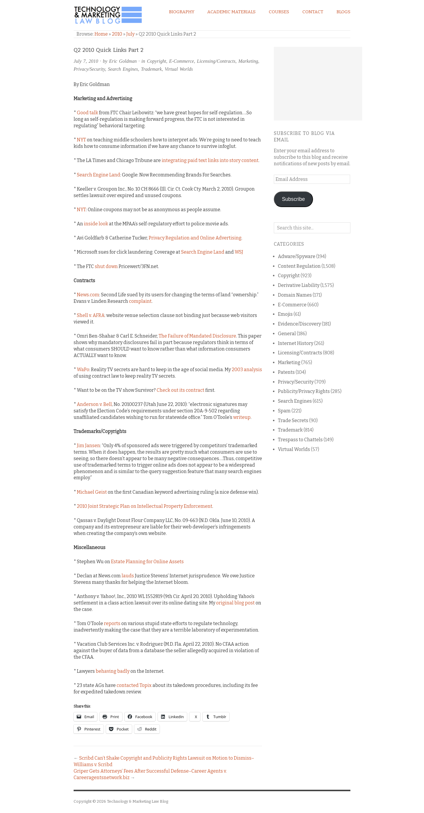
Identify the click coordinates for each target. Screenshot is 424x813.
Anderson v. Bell (94, 404)
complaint (140, 301)
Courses (279, 11)
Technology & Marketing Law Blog (137, 801)
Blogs (343, 11)
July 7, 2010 (86, 61)
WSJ (239, 252)
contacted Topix (134, 685)
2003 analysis (247, 369)
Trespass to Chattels (300, 439)
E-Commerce (181, 61)
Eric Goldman (123, 61)
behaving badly (113, 671)
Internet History (295, 343)
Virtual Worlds (179, 69)
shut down (106, 266)
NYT (81, 140)
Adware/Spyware (296, 256)
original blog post (235, 603)
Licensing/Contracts (216, 61)
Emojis (285, 314)
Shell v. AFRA (91, 315)
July (130, 34)
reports (112, 623)
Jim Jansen (88, 445)
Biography (181, 11)
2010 (117, 34)
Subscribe (293, 199)
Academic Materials (231, 11)
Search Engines (123, 69)
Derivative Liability (298, 285)
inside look (96, 224)
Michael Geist (92, 492)
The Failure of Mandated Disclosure (197, 336)
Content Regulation (299, 266)
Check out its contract (180, 390)
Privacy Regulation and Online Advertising (195, 238)
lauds (128, 576)
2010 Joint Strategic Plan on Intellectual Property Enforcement (144, 506)
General (287, 333)
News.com (88, 295)
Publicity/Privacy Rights (304, 391)
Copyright (156, 61)
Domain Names (295, 295)
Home (101, 34)
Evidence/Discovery (299, 324)
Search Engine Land (98, 175)
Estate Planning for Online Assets (147, 561)
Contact (312, 11)
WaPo (83, 369)
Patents (286, 372)
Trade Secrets (293, 420)
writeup (242, 417)
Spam (284, 411)
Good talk (87, 112)
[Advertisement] (318, 83)
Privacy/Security (89, 69)
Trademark (151, 69)
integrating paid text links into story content (210, 160)
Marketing (248, 61)
